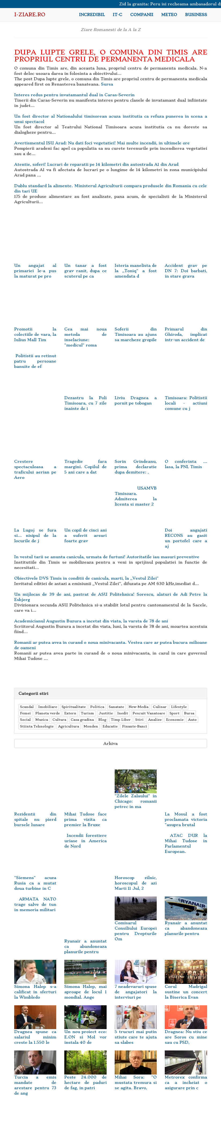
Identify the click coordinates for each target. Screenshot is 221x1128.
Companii (141, 14)
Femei (25, 713)
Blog (102, 720)
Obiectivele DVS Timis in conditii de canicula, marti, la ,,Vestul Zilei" (86, 578)
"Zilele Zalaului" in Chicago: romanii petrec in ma (136, 793)
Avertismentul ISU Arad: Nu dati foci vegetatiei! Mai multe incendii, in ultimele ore (102, 143)
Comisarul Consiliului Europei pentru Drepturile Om (136, 923)
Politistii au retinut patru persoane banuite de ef (35, 361)
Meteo (169, 14)
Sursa (107, 84)
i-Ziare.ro (29, 14)
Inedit (122, 713)
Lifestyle (179, 707)
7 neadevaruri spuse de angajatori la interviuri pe (136, 984)
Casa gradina (82, 720)
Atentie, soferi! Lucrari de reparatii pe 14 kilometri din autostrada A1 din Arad (96, 164)
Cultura (59, 720)
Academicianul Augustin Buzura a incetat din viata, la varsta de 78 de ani (91, 621)
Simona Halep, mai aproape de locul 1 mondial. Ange (85, 984)
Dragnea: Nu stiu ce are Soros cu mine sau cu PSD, (186, 1029)
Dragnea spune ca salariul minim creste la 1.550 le (35, 1029)
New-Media (138, 707)
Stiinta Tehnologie (37, 726)
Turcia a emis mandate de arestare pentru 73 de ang (35, 1077)
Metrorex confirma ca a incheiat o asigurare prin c (186, 1074)
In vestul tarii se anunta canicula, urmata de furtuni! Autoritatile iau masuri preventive (106, 557)
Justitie (106, 713)
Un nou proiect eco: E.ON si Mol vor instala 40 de (85, 1029)
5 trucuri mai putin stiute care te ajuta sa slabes (136, 1029)
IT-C (117, 14)
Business (196, 14)
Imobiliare (47, 707)
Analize (155, 720)
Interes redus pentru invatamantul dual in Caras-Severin (74, 95)
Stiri (139, 720)
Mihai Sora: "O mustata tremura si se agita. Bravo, (136, 1074)
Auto (192, 720)
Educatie (110, 726)
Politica (97, 707)
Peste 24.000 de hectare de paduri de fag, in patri (85, 1074)
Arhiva (110, 743)
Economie (174, 720)
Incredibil (92, 14)
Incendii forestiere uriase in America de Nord (85, 841)
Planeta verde (47, 713)
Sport (174, 713)
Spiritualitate (74, 707)
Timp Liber (121, 720)
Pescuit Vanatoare (149, 713)
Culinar (160, 707)
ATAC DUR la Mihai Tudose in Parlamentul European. (186, 843)
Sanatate (116, 707)
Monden (91, 726)
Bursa (189, 713)
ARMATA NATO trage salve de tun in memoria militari (35, 904)
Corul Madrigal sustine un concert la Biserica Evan (186, 984)
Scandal (27, 707)
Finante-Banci (134, 726)
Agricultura (68, 726)
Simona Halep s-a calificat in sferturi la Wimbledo (35, 984)
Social (25, 720)
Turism (87, 713)
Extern (70, 713)
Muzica (41, 720)
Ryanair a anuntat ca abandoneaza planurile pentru (186, 920)
